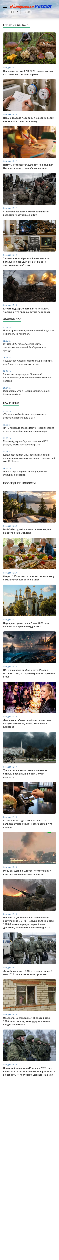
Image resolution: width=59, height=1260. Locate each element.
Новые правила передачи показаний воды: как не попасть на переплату (29, 330)
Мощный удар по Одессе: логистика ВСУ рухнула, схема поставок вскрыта (29, 441)
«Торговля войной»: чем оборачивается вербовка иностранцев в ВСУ (29, 414)
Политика (11, 402)
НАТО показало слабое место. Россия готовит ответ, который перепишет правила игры (29, 428)
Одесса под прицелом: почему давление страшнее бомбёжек (29, 471)
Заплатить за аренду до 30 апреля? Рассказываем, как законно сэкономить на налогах (29, 376)
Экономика (12, 319)
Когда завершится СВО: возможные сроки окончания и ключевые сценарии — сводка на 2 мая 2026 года (29, 456)
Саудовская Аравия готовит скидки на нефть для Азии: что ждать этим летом (29, 360)
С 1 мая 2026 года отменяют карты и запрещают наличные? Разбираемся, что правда (29, 346)
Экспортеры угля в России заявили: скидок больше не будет (29, 391)
